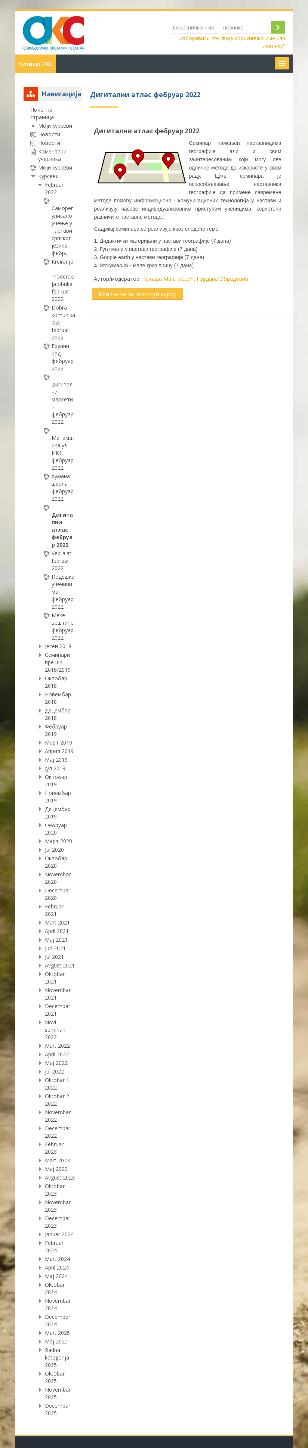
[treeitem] (53, 761)
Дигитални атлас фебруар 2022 (147, 131)
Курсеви (48, 176)
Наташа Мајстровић (168, 278)
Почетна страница (42, 113)
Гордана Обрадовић (222, 278)
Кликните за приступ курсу (137, 294)
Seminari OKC (35, 63)
